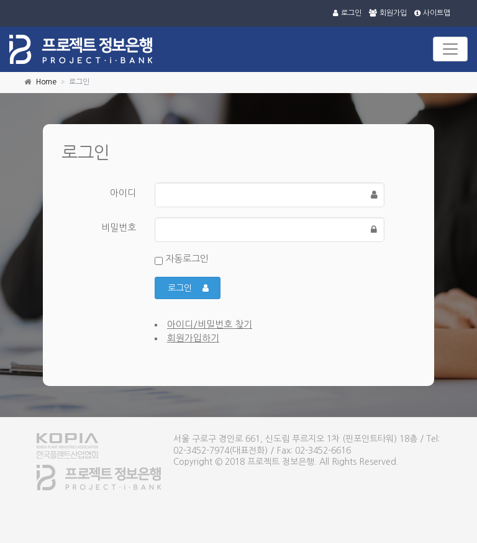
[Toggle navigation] (450, 49)
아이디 (123, 192)
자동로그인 (182, 259)
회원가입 (388, 13)
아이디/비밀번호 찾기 (209, 324)
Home (46, 82)
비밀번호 (118, 227)
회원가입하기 (193, 338)
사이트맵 (432, 13)
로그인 (347, 13)
